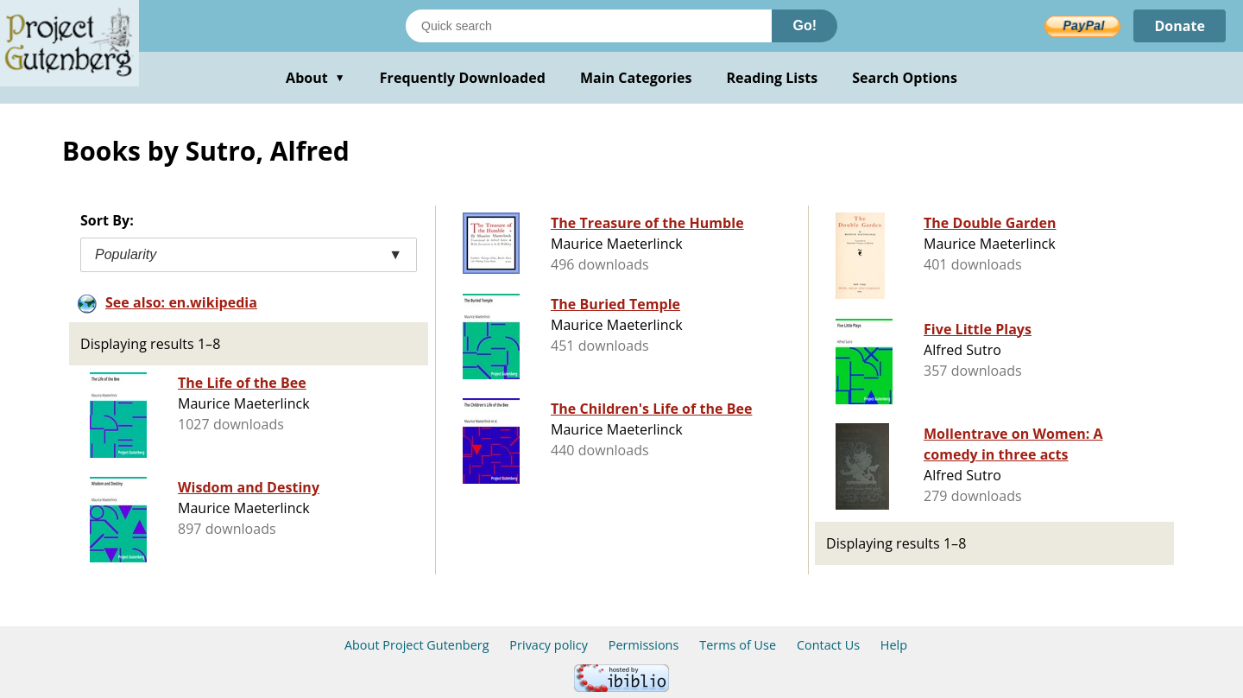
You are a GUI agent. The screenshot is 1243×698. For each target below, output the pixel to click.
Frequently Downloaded (463, 77)
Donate (1179, 25)
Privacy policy (548, 645)
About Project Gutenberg (416, 645)
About (315, 77)
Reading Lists (772, 77)
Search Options (904, 77)
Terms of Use (737, 645)
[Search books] (589, 26)
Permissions (644, 645)
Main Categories (636, 77)
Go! (804, 25)
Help (893, 645)
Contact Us (828, 645)
